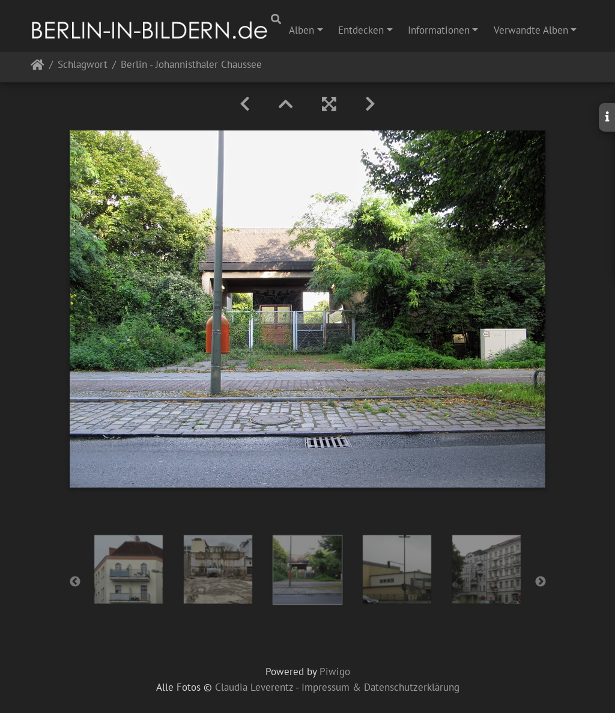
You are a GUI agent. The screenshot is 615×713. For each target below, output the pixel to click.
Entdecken (361, 30)
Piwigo (335, 671)
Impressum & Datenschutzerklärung (380, 687)
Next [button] (541, 582)
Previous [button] (75, 582)
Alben (301, 30)
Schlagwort (83, 65)
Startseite (37, 67)
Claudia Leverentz (254, 687)
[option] (129, 569)
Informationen (439, 30)
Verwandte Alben (531, 30)
